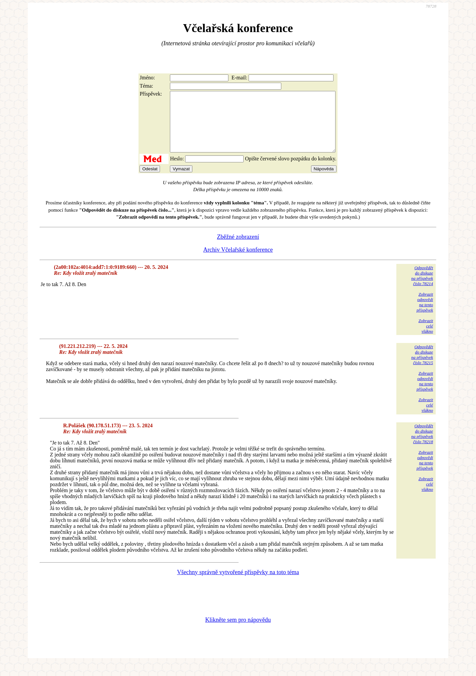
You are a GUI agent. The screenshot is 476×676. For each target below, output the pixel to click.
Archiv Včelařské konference (238, 261)
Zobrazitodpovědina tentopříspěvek (424, 314)
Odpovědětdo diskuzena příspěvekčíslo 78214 (422, 287)
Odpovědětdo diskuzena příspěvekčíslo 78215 (422, 366)
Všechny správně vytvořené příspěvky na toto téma (238, 584)
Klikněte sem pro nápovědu (238, 631)
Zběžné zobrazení (238, 248)
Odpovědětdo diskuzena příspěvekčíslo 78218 (422, 445)
